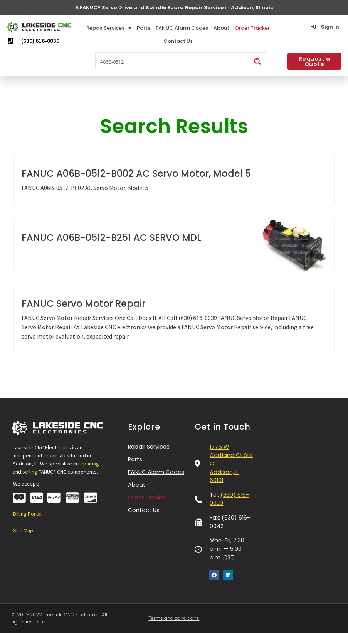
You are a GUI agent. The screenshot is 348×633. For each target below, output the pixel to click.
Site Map (23, 530)
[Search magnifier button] (257, 61)
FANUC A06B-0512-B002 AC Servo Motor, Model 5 (136, 173)
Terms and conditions (173, 618)
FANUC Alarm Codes (182, 28)
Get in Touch (222, 426)
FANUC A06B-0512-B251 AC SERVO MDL (111, 237)
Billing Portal (27, 513)
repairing (88, 463)
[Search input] (172, 61)
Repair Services (108, 28)
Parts (143, 28)
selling (29, 471)
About (221, 28)
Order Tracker (252, 28)
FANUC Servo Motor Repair (83, 303)
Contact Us (178, 41)
